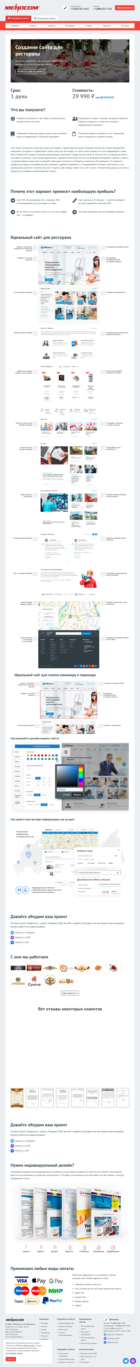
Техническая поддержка (63, 1354)
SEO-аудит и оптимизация (85, 1333)
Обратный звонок (125, 7)
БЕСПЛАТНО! (107, 97)
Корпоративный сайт (66, 1323)
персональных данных (14, 1353)
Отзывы (88, 25)
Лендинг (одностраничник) (65, 1333)
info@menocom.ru (116, 1328)
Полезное (107, 25)
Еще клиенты (69, 992)
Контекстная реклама (89, 1343)
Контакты (125, 25)
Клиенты (51, 25)
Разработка (18, 18)
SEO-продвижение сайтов (88, 1327)
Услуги (33, 25)
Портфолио (70, 25)
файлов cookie (29, 1345)
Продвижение (44, 18)
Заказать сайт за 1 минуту (30, 71)
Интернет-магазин (65, 1326)
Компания (15, 25)
